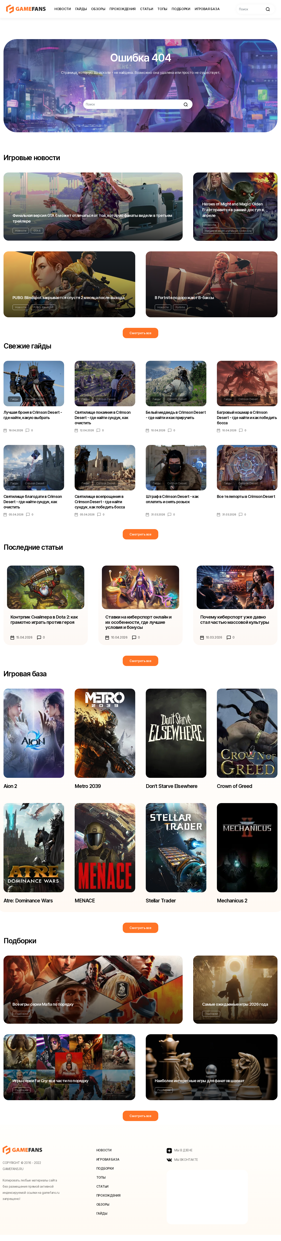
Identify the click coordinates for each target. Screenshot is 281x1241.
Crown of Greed (235, 790)
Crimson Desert (34, 399)
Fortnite (180, 307)
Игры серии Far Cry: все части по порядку (50, 1086)
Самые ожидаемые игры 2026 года (235, 1010)
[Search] (255, 9)
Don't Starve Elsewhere (173, 790)
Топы (162, 9)
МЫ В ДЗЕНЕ (180, 1156)
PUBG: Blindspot (43, 307)
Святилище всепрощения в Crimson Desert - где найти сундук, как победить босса (100, 504)
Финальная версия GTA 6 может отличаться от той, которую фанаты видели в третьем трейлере (92, 218)
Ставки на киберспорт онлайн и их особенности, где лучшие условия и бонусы (138, 625)
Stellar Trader (162, 905)
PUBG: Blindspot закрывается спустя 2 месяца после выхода (68, 297)
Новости (62, 9)
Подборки (181, 9)
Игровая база (207, 9)
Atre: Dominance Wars (30, 905)
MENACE (85, 905)
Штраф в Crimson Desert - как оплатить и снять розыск (173, 501)
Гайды (81, 9)
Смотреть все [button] (140, 333)
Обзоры (98, 9)
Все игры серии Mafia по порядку (43, 1010)
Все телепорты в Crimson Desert (247, 498)
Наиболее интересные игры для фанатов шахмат (200, 1086)
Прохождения (123, 9)
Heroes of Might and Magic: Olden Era (228, 230)
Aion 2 (11, 790)
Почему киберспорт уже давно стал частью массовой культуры (235, 622)
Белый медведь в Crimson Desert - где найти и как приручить (170, 418)
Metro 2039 (88, 790)
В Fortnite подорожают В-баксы (184, 297)
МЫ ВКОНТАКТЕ (182, 1166)
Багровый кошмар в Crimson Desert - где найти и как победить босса (242, 418)
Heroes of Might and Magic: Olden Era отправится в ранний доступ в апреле (233, 210)
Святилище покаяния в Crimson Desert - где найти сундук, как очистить (103, 418)
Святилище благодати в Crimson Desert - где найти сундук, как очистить (33, 504)
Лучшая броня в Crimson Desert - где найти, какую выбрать (33, 415)
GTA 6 (37, 230)
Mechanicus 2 (233, 905)
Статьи (146, 9)
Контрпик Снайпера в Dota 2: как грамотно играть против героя (45, 622)
